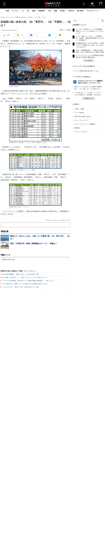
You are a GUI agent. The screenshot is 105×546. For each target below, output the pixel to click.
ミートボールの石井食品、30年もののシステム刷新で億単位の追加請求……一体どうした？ (28, 280)
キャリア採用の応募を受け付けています (86, 71)
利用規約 (77, 128)
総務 (33, 11)
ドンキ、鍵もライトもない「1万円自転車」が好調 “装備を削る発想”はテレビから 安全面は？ (90, 38)
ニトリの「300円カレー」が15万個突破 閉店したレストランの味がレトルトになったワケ (90, 31)
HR (28, 11)
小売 (49, 11)
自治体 (62, 11)
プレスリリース (8, 260)
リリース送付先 (79, 112)
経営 (7, 11)
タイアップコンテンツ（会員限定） (85, 124)
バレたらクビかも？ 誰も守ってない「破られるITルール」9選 (20, 287)
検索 (102, 20)
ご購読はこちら (88, 98)
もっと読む (88, 60)
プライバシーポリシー (81, 132)
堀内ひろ (62, 30)
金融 (55, 11)
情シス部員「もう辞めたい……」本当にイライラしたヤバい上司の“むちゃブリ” (25, 277)
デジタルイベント (92, 11)
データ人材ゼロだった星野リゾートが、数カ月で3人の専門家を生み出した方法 (24, 284)
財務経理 (41, 11)
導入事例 (80, 11)
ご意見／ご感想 (79, 109)
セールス (15, 11)
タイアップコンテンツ (81, 120)
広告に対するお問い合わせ (82, 116)
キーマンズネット (29, 271)
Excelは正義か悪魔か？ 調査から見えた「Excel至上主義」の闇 (20, 274)
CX (22, 11)
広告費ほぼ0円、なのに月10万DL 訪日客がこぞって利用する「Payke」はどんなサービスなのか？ (90, 45)
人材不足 (71, 11)
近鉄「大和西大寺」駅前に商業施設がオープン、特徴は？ (33, 244)
